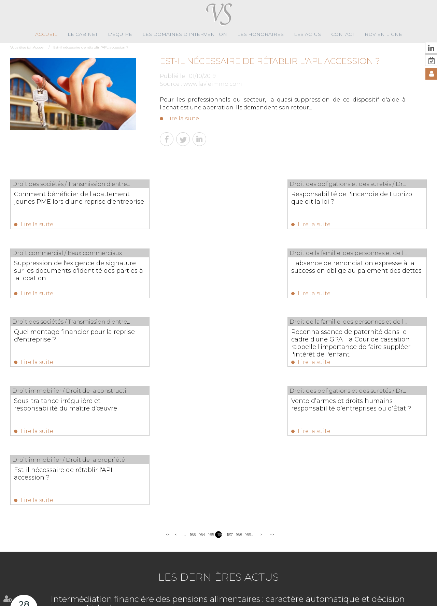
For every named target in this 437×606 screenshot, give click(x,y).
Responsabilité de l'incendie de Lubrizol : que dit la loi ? (209, 197)
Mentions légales (285, 599)
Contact (342, 34)
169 (247, 398)
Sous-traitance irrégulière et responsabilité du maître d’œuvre (65, 337)
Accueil (46, 34)
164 (201, 398)
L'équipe (120, 34)
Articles (313, 599)
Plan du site (252, 599)
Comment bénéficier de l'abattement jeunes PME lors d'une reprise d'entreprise (69, 201)
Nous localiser (396, 577)
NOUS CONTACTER (397, 563)
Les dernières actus (218, 441)
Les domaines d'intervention (184, 34)
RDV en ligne (383, 34)
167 (229, 398)
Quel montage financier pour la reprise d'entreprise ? (210, 267)
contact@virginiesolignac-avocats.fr (288, 568)
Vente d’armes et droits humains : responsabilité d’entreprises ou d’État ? (218, 341)
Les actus (307, 34)
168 (238, 398)
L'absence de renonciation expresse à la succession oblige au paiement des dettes (69, 271)
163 (192, 398)
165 (210, 398)
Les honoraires (260, 34)
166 (219, 398)
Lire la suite (182, 118)
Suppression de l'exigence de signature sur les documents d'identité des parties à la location (360, 201)
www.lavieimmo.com (212, 84)
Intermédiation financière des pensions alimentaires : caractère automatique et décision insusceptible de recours (228, 467)
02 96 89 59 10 (246, 561)
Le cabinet (83, 34)
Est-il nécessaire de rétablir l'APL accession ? (90, 47)
